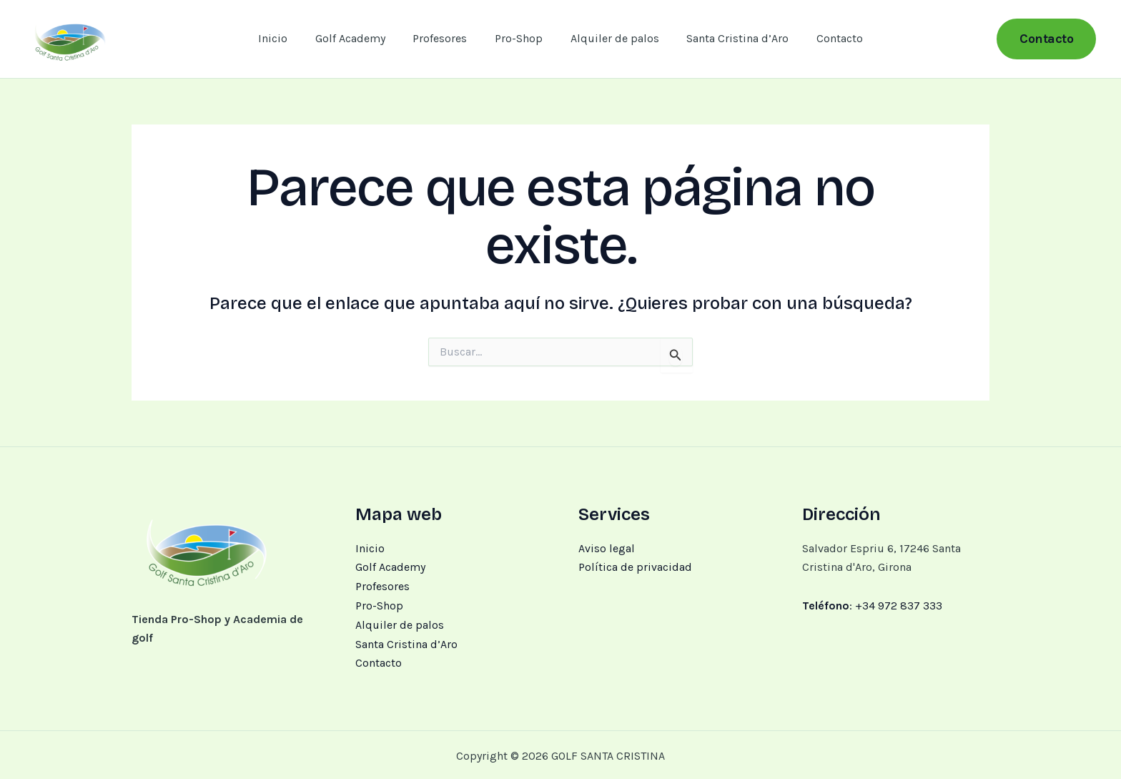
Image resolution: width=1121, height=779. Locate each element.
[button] (1046, 39)
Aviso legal (606, 548)
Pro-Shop (519, 38)
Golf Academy (360, 38)
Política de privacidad (635, 567)
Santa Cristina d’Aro (728, 38)
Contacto (825, 38)
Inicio (287, 38)
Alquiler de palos (610, 38)
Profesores (445, 38)
